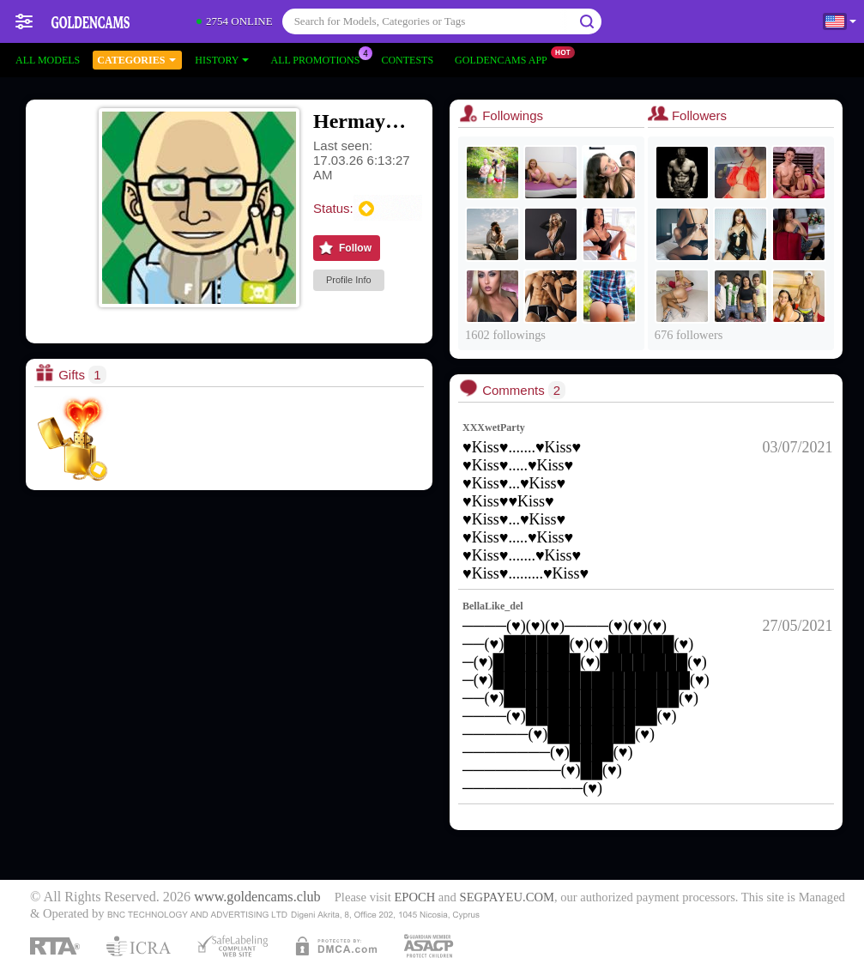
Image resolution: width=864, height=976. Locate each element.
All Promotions (319, 58)
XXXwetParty (493, 427)
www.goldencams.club (257, 897)
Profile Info (349, 280)
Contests (407, 60)
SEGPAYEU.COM (507, 897)
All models (47, 60)
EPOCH (414, 897)
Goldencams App (505, 58)
